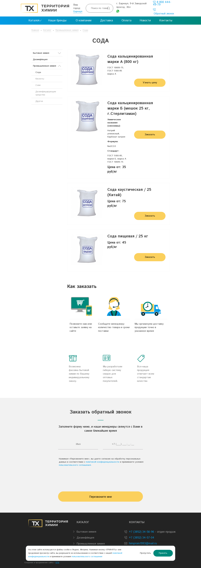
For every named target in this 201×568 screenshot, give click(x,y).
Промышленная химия (67, 30)
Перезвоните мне (100, 497)
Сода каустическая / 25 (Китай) (129, 192)
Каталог (47, 30)
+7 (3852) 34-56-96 (141, 532)
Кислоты (39, 78)
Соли (38, 85)
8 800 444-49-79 (162, 3)
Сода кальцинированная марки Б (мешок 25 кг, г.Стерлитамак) (130, 108)
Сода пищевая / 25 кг (127, 236)
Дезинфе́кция (40, 59)
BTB (57, 562)
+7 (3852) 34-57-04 (141, 538)
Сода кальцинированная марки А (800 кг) (130, 59)
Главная (35, 30)
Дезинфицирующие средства (45, 93)
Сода (85, 30)
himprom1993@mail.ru (143, 543)
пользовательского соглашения (75, 465)
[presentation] (100, 477)
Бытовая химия (47, 53)
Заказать (150, 134)
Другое (39, 101)
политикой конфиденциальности (102, 462)
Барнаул (77, 11)
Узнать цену (150, 82)
